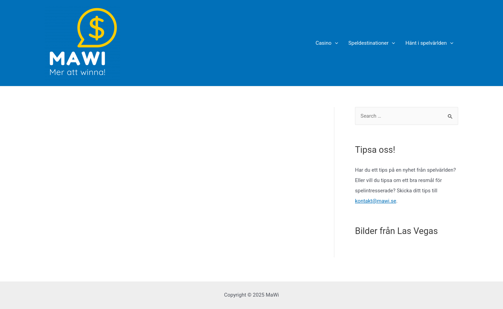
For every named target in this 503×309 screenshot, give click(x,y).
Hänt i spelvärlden (429, 43)
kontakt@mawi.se (375, 201)
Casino (327, 43)
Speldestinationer (371, 43)
